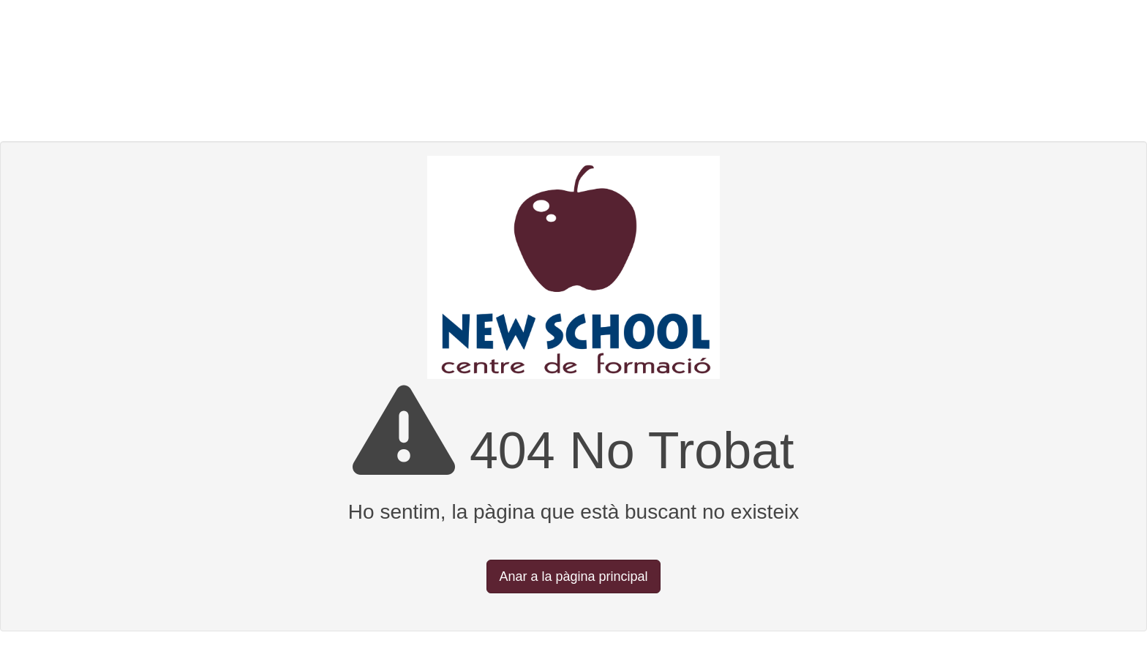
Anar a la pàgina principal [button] (573, 576)
